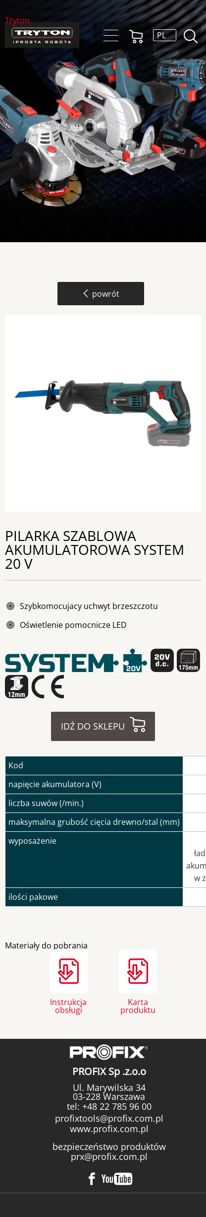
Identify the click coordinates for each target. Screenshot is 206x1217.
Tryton (17, 21)
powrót (100, 293)
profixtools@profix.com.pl (109, 1118)
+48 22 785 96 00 (116, 1106)
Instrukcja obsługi (68, 1005)
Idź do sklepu (93, 726)
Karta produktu (137, 1005)
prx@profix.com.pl (109, 1156)
